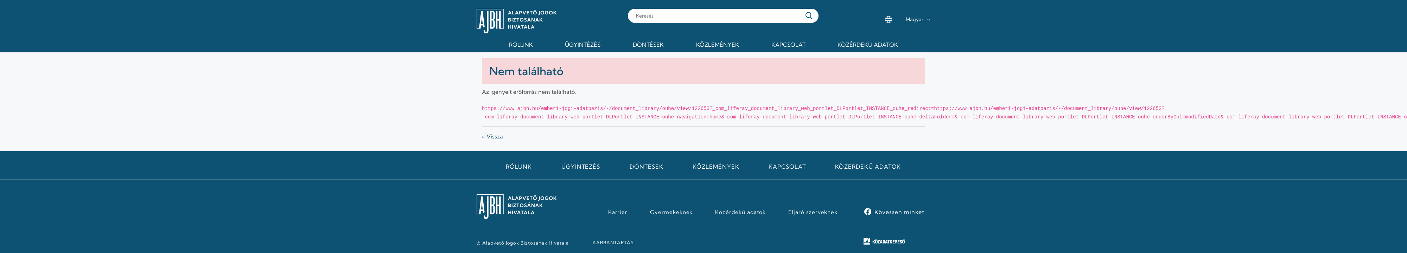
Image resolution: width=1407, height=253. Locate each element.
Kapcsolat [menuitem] (788, 44)
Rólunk (519, 166)
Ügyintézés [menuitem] (582, 44)
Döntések (646, 166)
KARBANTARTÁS (613, 242)
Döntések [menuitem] (648, 44)
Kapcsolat (787, 166)
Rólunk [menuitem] (521, 44)
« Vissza (492, 136)
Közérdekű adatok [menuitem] (868, 44)
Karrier (618, 212)
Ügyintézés (580, 166)
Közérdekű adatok (868, 166)
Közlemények (716, 166)
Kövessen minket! (900, 211)
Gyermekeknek (671, 212)
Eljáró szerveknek (813, 212)
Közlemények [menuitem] (717, 44)
